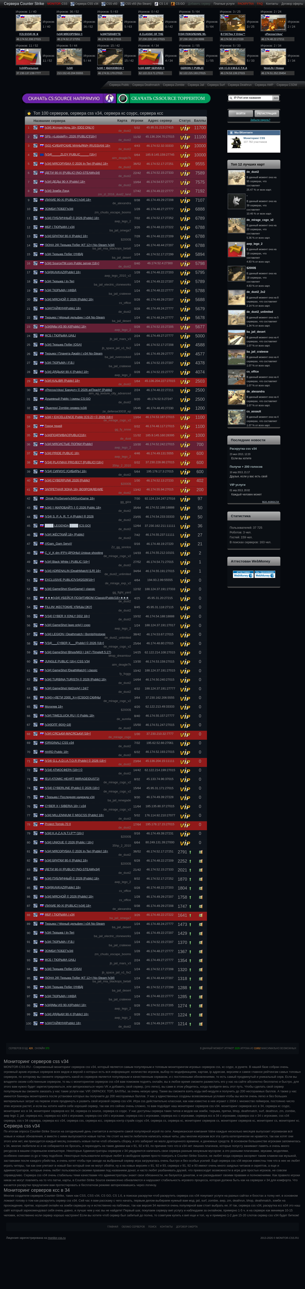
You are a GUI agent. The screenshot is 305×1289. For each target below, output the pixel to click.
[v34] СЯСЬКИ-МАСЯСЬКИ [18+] (68, 733)
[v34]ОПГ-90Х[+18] (58, 724)
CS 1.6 (161, 4)
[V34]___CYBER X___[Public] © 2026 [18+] (74, 643)
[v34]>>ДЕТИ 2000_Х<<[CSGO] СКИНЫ (73, 697)
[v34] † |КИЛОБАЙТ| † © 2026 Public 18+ (73, 507)
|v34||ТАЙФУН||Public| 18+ (63, 308)
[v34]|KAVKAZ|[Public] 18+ (63, 272)
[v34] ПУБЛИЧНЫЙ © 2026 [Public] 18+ (72, 218)
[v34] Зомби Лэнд (57, 190)
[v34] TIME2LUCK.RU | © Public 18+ (70, 715)
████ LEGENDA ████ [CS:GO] (68, 525)
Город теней (53, 426)
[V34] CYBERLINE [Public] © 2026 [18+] (72, 788)
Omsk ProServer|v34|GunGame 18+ (70, 498)
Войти (240, 113)
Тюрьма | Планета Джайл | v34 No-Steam (74, 353)
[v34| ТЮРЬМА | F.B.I (59, 362)
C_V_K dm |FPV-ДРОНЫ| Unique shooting (74, 552)
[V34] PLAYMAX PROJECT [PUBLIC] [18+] (74, 462)
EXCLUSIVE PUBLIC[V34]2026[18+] (70, 579)
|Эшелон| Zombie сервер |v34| (66, 408)
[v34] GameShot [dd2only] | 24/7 (66, 688)
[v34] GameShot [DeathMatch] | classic (71, 670)
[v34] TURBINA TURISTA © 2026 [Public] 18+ (76, 679)
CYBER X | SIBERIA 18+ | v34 (65, 806)
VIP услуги (237, 484)
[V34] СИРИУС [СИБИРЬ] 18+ (66, 471)
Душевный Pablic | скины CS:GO (68, 398)
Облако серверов (133, 1226)
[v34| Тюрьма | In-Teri (59, 281)
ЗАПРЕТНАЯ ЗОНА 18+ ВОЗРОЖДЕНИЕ (74, 489)
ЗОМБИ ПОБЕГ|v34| (59, 209)
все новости (270, 501)
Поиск (152, 1226)
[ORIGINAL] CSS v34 (59, 742)
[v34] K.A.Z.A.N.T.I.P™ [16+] (64, 833)
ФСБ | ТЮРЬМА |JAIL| (60, 335)
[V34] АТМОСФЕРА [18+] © (64, 770)
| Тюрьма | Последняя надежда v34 (70, 797)
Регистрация (266, 113)
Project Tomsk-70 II (58, 824)
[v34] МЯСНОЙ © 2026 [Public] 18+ (69, 299)
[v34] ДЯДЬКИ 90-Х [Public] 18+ (67, 371)
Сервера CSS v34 (84, 4)
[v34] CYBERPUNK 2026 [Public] (67, 480)
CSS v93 (109, 4)
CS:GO (178, 4)
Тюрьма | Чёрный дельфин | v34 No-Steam (75, 317)
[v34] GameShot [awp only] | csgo (67, 625)
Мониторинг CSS (254, 138)
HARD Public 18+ (57, 752)
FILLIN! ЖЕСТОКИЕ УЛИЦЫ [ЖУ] (68, 607)
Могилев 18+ (54, 706)
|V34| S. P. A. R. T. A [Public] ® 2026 (69, 516)
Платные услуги (224, 3)
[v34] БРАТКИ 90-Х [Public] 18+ (66, 236)
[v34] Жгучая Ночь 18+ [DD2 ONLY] (69, 127)
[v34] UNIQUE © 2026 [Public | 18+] (69, 842)
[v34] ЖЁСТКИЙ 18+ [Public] (64, 534)
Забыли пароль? (260, 119)
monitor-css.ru (57, 1238)
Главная (112, 1226)
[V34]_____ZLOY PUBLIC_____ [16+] (70, 154)
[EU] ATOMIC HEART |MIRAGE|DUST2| (72, 778)
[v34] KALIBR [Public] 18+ (62, 380)
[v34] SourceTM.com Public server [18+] (72, 263)
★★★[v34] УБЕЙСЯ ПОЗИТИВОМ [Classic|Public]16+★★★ (87, 597)
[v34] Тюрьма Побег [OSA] (63, 344)
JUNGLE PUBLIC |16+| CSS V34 (67, 661)
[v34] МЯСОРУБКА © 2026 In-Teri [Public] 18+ (76, 163)
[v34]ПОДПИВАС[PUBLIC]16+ (65, 435)
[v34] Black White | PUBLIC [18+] (67, 561)
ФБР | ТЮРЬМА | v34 (60, 227)
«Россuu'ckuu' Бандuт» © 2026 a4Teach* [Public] (78, 390)
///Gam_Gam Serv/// (58, 543)
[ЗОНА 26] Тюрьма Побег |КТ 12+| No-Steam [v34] (79, 245)
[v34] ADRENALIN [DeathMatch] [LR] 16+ (73, 571)
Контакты (272, 3)
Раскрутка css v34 (243, 448)
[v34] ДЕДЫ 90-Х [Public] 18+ (65, 181)
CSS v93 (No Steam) (136, 4)
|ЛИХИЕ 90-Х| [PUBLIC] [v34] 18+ (68, 199)
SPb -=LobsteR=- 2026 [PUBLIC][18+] (70, 136)
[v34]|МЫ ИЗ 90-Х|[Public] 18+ (65, 326)
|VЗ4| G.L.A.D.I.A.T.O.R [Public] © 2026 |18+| (75, 760)
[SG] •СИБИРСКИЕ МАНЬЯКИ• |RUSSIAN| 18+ (77, 145)
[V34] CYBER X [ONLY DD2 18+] (67, 616)
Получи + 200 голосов (246, 466)
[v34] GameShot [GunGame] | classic (70, 589)
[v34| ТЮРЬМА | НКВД (60, 290)
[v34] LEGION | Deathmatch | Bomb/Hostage (75, 634)
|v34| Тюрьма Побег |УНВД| (64, 254)
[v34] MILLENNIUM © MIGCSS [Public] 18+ (74, 815)
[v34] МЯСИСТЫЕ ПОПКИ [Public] (68, 444)
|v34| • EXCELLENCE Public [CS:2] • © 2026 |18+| (79, 417)
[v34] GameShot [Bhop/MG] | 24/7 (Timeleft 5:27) (78, 652)
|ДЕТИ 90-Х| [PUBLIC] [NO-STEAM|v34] (72, 172)
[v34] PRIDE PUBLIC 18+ (62, 453)
